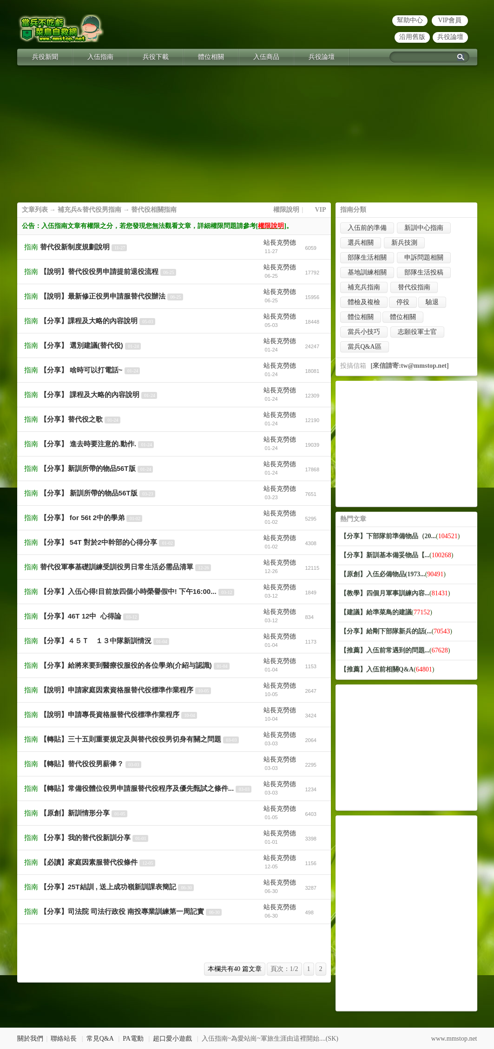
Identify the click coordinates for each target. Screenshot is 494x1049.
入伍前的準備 (367, 227)
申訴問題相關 (423, 257)
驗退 (432, 302)
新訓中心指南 (423, 227)
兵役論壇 (450, 36)
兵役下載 (156, 56)
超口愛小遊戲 (172, 1038)
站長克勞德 (279, 242)
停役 (402, 302)
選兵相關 (361, 242)
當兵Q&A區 (365, 346)
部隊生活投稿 (423, 272)
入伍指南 (100, 56)
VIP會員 (449, 20)
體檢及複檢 (364, 302)
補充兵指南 (364, 287)
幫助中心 (410, 20)
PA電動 (133, 1038)
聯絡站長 (64, 1038)
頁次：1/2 (284, 968)
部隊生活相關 (367, 257)
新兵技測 (404, 242)
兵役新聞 (45, 56)
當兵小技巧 (364, 331)
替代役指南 (414, 287)
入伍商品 (266, 56)
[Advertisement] (247, 137)
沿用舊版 (412, 36)
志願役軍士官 (417, 331)
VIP (320, 209)
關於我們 (30, 1038)
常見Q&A (99, 1038)
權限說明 (286, 209)
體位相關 (211, 56)
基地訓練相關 (367, 272)
